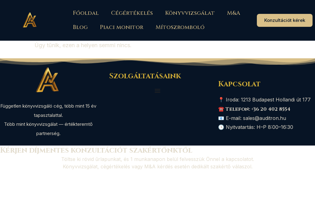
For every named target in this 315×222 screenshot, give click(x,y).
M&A (233, 13)
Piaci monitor (121, 27)
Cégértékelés (132, 13)
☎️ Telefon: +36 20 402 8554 (254, 109)
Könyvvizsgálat (190, 13)
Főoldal (86, 13)
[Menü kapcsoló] (157, 91)
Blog (80, 27)
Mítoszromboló (180, 27)
